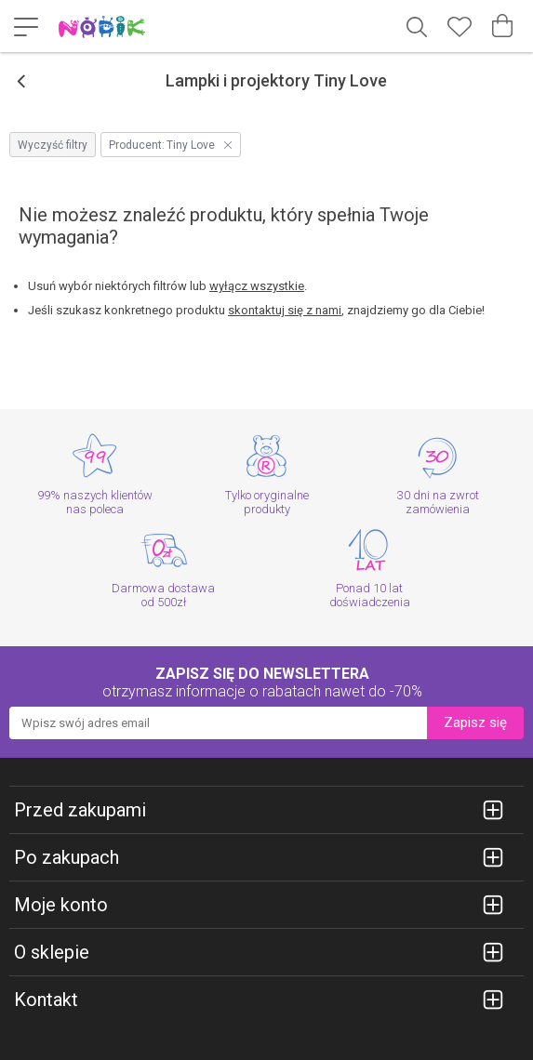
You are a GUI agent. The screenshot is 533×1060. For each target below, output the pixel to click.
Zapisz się (475, 722)
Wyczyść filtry (52, 145)
